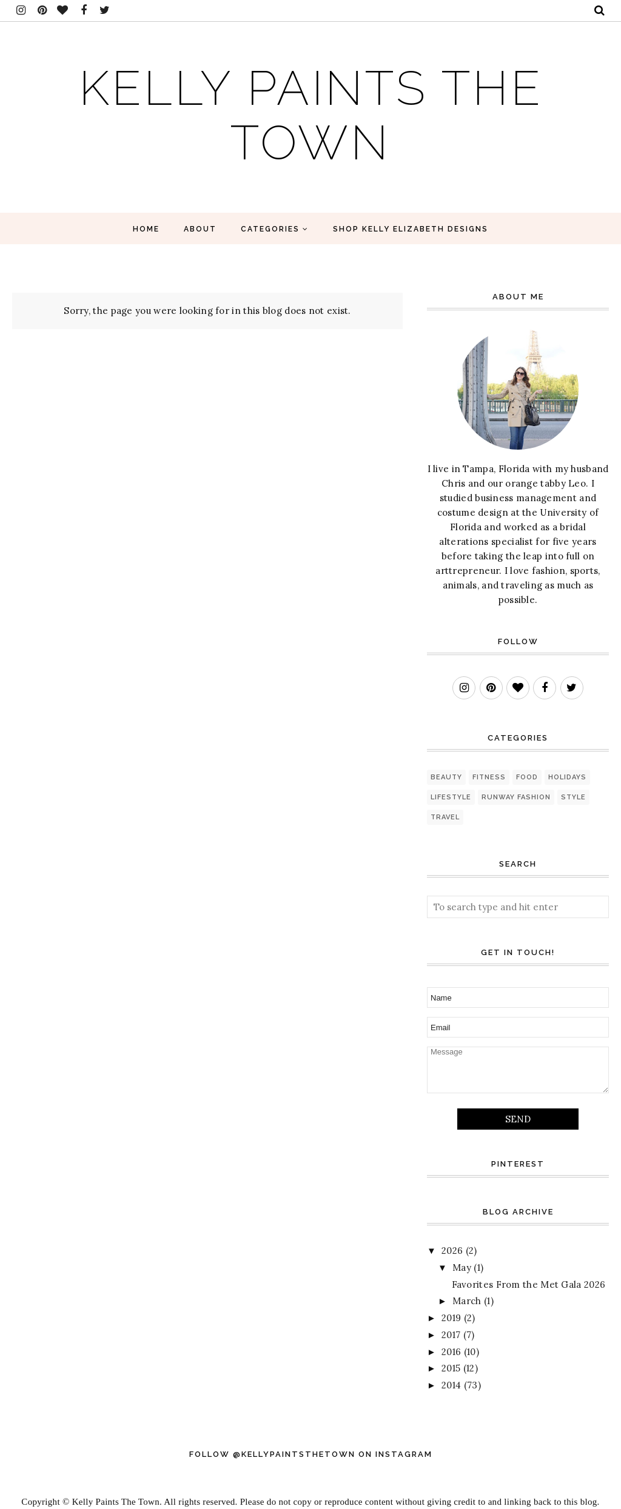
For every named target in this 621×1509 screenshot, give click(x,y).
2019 (451, 1318)
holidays (567, 777)
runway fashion (516, 797)
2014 (451, 1385)
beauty (446, 777)
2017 (450, 1335)
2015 (450, 1368)
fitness (489, 777)
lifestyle (451, 797)
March (467, 1301)
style (573, 797)
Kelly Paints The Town (311, 112)
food (527, 777)
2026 (452, 1250)
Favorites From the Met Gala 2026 (529, 1284)
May (461, 1267)
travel (445, 817)
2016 (451, 1351)
